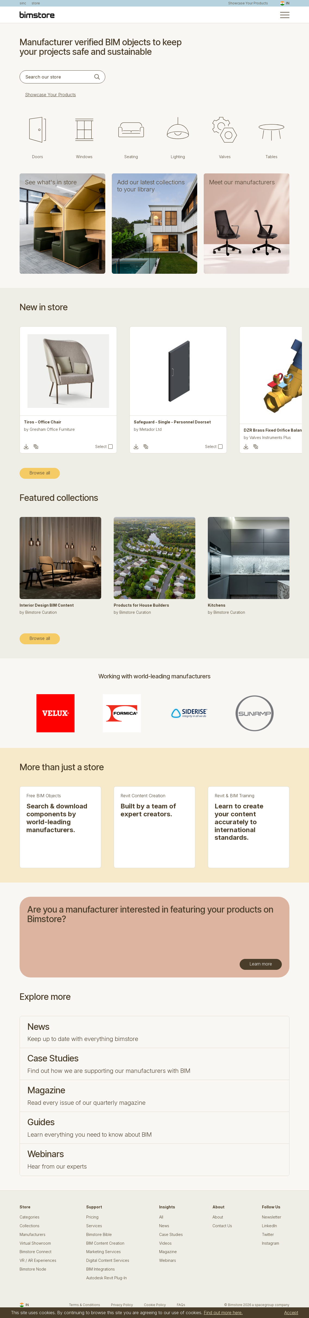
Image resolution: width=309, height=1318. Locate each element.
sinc (23, 3)
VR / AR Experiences (38, 1260)
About (217, 1217)
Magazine (168, 1252)
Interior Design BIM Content (47, 605)
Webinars (167, 1260)
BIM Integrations (100, 1269)
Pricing (92, 1217)
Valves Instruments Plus (270, 437)
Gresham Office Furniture (52, 429)
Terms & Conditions (84, 1305)
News (164, 1226)
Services (94, 1226)
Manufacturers (32, 1234)
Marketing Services (103, 1252)
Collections (29, 1226)
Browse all (39, 473)
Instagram (270, 1243)
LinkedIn (269, 1226)
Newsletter (271, 1217)
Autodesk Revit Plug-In (106, 1278)
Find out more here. (223, 1312)
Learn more (260, 964)
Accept (291, 1312)
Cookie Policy (155, 1305)
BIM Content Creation (105, 1243)
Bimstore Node (33, 1269)
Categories (29, 1217)
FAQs (181, 1305)
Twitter (268, 1234)
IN (284, 3)
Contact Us (222, 1226)
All (161, 1217)
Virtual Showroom (35, 1243)
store (36, 3)
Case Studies (171, 1234)
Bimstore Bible (99, 1234)
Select (101, 446)
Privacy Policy (122, 1305)
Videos (165, 1243)
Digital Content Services (107, 1260)
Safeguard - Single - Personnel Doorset (172, 422)
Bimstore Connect (35, 1252)
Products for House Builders (141, 605)
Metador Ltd (151, 429)
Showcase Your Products (248, 3)
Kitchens (216, 605)
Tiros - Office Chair (42, 422)
